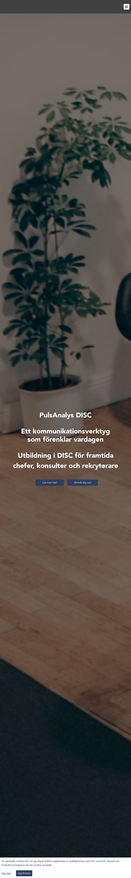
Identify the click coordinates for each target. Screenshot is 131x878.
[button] (126, 7)
